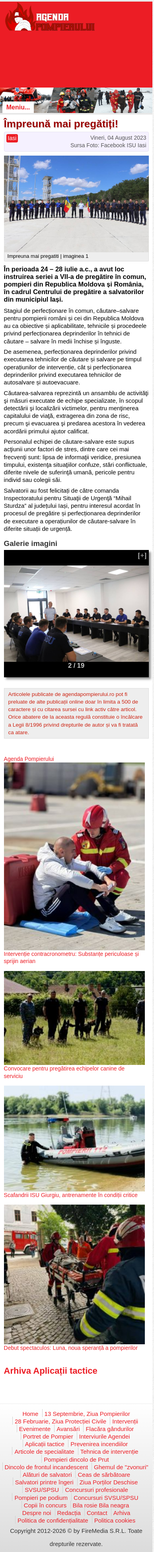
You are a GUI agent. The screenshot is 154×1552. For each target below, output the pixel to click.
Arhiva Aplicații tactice (50, 1371)
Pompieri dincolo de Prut (76, 1459)
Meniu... (18, 107)
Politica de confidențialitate (53, 1520)
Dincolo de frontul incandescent (46, 1467)
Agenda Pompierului (29, 759)
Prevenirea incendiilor (99, 1444)
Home (30, 1413)
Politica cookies (114, 1520)
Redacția (69, 1512)
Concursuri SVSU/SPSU (106, 1497)
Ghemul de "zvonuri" (121, 1467)
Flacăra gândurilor (110, 1428)
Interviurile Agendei (104, 1436)
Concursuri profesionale (96, 1489)
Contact (97, 1512)
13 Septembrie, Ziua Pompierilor (87, 1413)
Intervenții (125, 1421)
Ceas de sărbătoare (104, 1474)
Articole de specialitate (44, 1451)
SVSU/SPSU (42, 1489)
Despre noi (36, 1512)
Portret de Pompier (48, 1436)
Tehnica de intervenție (109, 1451)
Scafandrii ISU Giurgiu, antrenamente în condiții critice (71, 1195)
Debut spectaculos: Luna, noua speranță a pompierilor (71, 1348)
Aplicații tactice (44, 1444)
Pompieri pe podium (40, 1497)
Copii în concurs (45, 1505)
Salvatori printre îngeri (44, 1482)
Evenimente (35, 1428)
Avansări (68, 1428)
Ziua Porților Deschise (109, 1482)
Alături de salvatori (47, 1474)
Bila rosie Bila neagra (101, 1505)
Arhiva (122, 1512)
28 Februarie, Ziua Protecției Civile (60, 1421)
